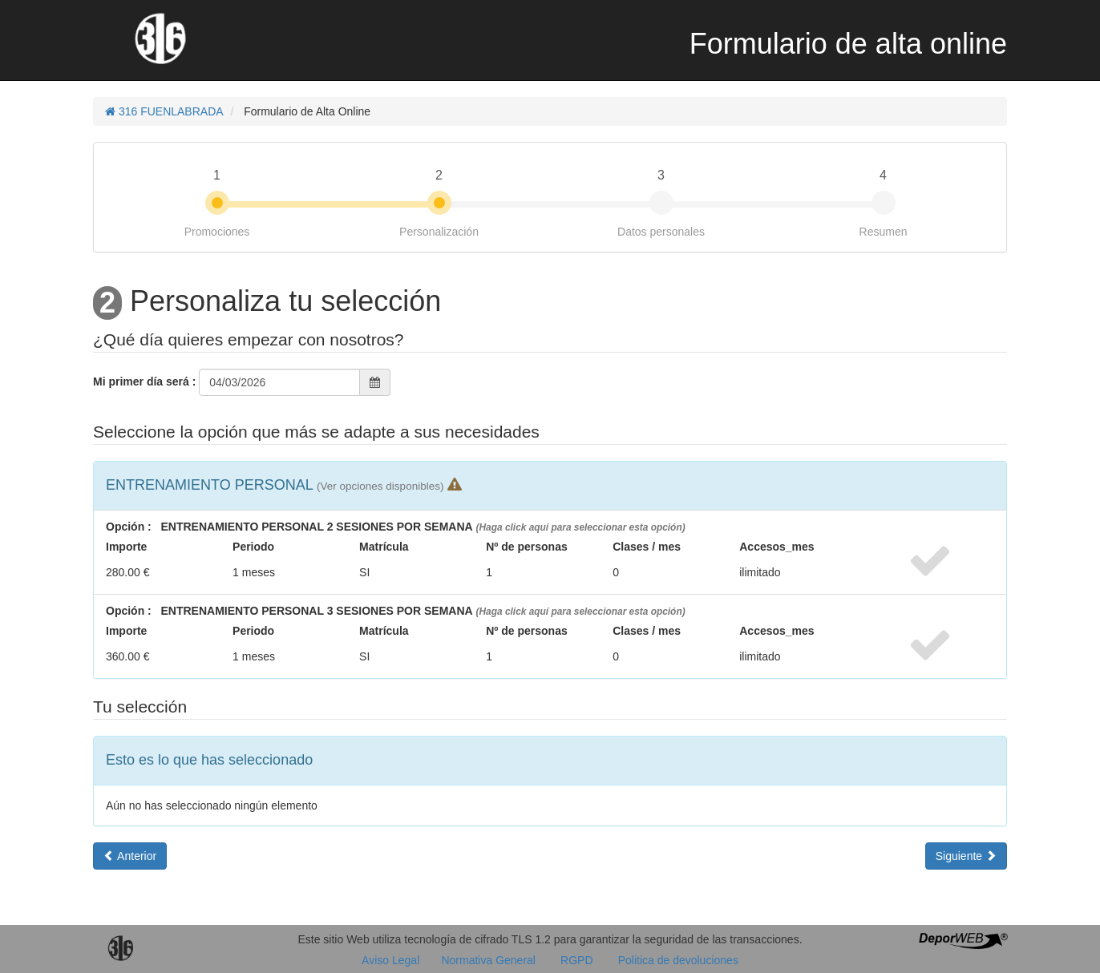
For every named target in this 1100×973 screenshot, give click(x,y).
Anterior (129, 856)
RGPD (576, 960)
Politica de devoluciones (678, 960)
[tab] (550, 486)
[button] (380, 485)
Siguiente (966, 856)
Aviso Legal (392, 960)
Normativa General (488, 960)
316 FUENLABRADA (164, 111)
